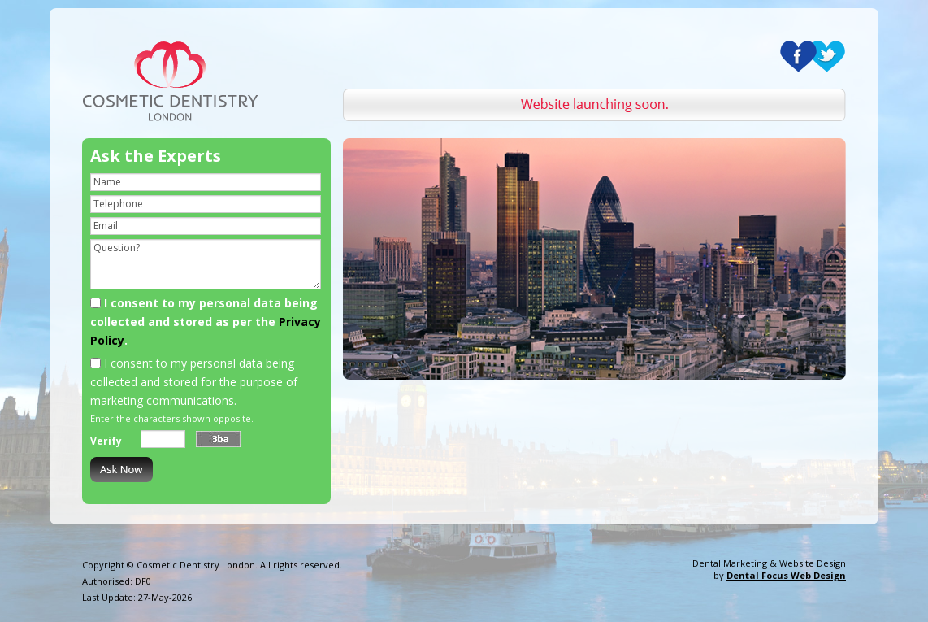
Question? (205, 264)
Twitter (827, 56)
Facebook (798, 56)
